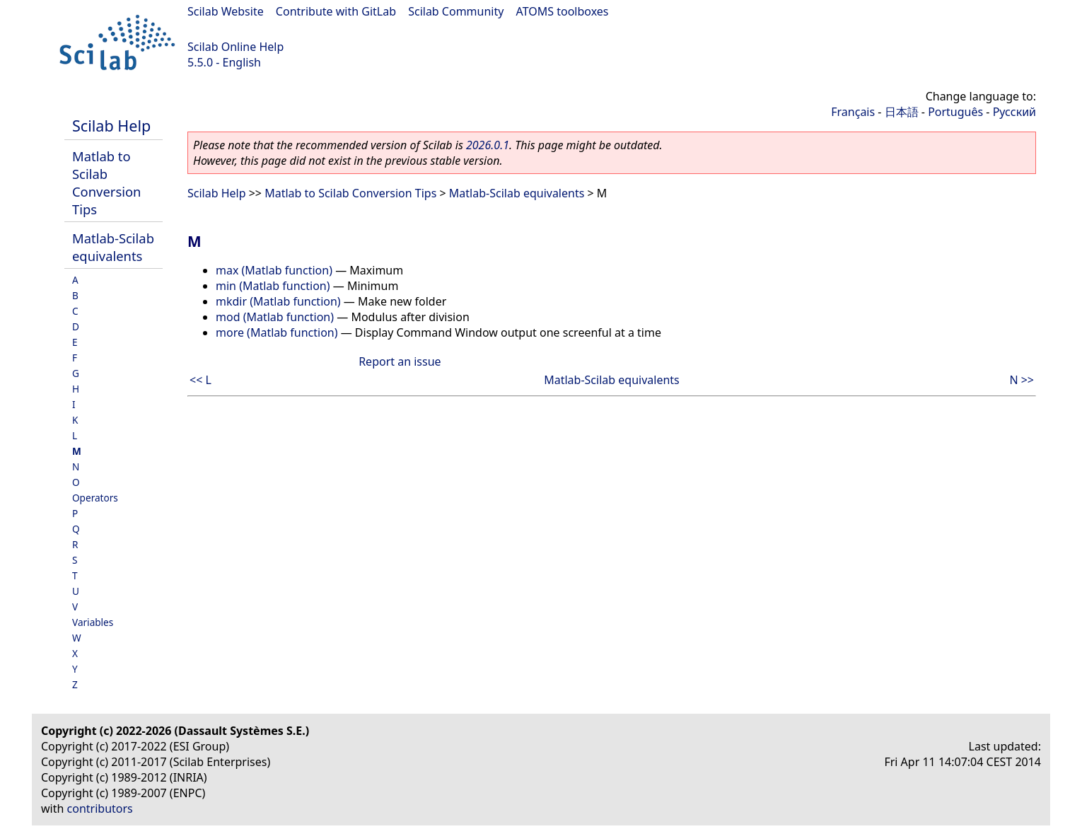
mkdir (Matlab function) (278, 301)
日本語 (902, 112)
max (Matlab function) (274, 270)
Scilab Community (456, 11)
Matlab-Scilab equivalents (113, 247)
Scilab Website (225, 11)
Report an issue (400, 361)
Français (853, 112)
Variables (92, 622)
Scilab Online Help (235, 46)
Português (955, 112)
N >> (1021, 380)
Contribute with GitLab (336, 11)
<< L (200, 380)
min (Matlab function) (273, 286)
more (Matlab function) (277, 332)
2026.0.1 (487, 145)
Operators (95, 497)
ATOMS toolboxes (562, 11)
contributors (100, 808)
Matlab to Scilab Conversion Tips (106, 182)
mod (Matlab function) (275, 317)
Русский (1014, 112)
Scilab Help (111, 125)
